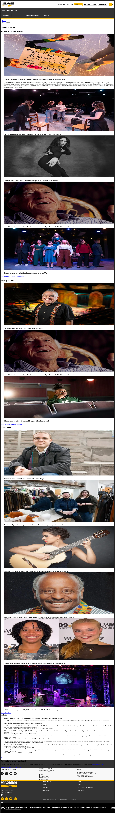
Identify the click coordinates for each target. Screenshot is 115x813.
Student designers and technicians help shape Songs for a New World (26, 273)
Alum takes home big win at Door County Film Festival (20, 733)
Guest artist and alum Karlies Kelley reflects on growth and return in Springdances (31, 180)
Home (4, 21)
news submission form (98, 764)
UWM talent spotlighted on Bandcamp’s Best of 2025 (19, 747)
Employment (46, 790)
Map (42, 774)
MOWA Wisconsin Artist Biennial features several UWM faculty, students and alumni (28, 739)
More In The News (6, 713)
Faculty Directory (17, 424)
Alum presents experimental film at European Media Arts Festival (23, 723)
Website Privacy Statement (49, 799)
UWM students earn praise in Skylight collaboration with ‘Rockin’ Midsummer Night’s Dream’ (34, 710)
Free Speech (46, 787)
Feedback (73, 799)
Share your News (5, 767)
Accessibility (63, 799)
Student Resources (19, 15)
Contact (4, 795)
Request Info (61, 4)
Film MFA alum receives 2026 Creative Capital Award (19, 753)
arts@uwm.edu (45, 777)
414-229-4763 (44, 776)
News (79, 781)
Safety (44, 784)
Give (72, 4)
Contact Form (44, 779)
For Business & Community (85, 787)
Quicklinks (102, 4)
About (46, 15)
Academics (7, 15)
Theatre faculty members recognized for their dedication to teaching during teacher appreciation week (37, 525)
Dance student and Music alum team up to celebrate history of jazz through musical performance (35, 663)
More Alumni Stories (18, 276)
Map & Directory (47, 781)
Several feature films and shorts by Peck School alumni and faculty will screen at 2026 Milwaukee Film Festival (39, 227)
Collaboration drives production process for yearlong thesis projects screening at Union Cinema (35, 79)
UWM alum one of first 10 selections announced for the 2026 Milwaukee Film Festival (28, 728)
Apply (76, 4)
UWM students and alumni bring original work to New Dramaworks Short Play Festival (32, 134)
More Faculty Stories (6, 424)
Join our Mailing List (16, 767)
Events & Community (33, 15)
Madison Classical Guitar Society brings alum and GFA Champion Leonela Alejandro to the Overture (36, 571)
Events (80, 784)
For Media (81, 790)
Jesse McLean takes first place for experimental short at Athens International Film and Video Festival (33, 718)
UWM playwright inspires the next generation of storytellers (23, 328)
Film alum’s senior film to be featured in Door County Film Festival (23, 742)
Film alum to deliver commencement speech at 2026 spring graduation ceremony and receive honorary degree (39, 617)
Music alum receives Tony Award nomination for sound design (24, 479)
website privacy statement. (13, 809)
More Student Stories (6, 276)
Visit (68, 4)
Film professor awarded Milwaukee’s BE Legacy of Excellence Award (26, 421)
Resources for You (90, 4)
